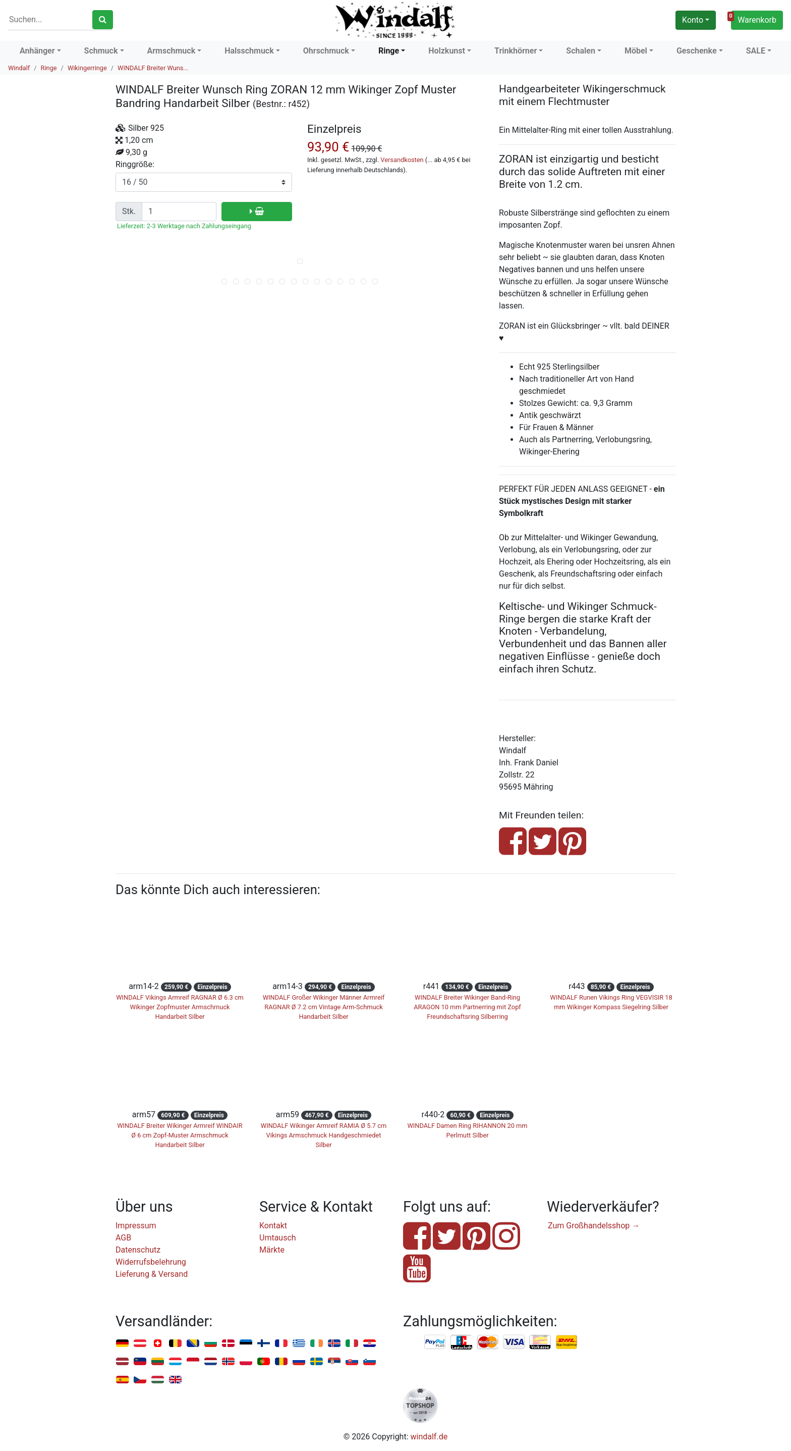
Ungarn (157, 1380)
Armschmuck (171, 51)
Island (334, 1343)
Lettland (122, 1362)
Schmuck (101, 51)
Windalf (19, 68)
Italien (352, 1343)
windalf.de (429, 1436)
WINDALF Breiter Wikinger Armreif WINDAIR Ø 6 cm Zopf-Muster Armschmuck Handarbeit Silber (180, 1135)
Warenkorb (753, 19)
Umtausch (277, 1237)
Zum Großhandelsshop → (594, 1225)
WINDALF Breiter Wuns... (153, 68)
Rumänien (281, 1362)
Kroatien (369, 1343)
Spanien (122, 1380)
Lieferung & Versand (152, 1274)
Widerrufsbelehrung (151, 1262)
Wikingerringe (87, 68)
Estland (246, 1343)
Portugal (263, 1362)
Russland (299, 1362)
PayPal (435, 1342)
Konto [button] (692, 20)
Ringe (388, 51)
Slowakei (352, 1362)
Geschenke (696, 51)
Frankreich (281, 1343)
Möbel (636, 51)
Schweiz (157, 1343)
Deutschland (122, 1343)
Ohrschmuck (326, 51)
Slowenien (369, 1362)
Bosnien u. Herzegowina (193, 1343)
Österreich (140, 1343)
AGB (123, 1237)
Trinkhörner (515, 51)
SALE (755, 51)
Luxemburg (175, 1362)
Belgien (175, 1343)
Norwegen (228, 1362)
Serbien (334, 1362)
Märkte (272, 1250)
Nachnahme (566, 1342)
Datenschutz (138, 1250)
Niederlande (210, 1362)
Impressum (136, 1225)
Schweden (316, 1362)
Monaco (193, 1362)
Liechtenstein (140, 1362)
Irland (316, 1343)
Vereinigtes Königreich (175, 1380)
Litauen (157, 1362)
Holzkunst (446, 51)
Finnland (263, 1343)
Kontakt (273, 1225)
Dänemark (228, 1343)
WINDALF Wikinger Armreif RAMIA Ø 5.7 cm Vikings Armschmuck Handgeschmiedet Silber (323, 1135)
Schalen (580, 51)
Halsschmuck (249, 51)
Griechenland (299, 1343)
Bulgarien (210, 1343)
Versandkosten (401, 160)
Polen (246, 1362)
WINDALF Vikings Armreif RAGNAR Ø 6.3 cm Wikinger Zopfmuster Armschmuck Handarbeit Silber (180, 1007)
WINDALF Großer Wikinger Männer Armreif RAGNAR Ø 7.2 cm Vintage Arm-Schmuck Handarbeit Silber (324, 1007)
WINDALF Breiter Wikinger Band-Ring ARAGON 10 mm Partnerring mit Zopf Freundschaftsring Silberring (467, 1007)
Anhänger (37, 51)
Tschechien (140, 1380)
